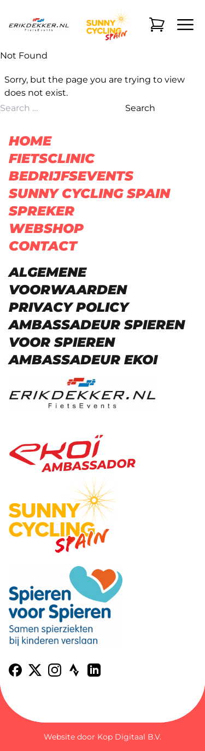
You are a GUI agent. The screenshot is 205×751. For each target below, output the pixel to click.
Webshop (46, 228)
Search (140, 108)
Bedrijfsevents (71, 176)
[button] (22, 729)
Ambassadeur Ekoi (83, 360)
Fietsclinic (52, 158)
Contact (43, 246)
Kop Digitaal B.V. (129, 737)
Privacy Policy (68, 307)
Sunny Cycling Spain (89, 193)
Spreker (41, 211)
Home (30, 141)
